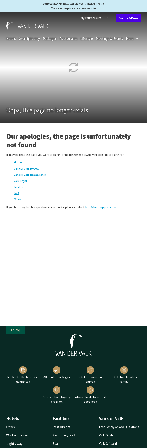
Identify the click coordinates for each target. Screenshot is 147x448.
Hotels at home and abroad (90, 374)
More (132, 38)
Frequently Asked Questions (119, 427)
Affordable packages (56, 372)
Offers (18, 199)
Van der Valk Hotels (26, 168)
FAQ (16, 193)
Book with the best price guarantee (23, 374)
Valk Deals (106, 435)
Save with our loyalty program (56, 394)
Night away (14, 443)
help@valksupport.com (100, 207)
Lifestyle (86, 38)
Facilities (19, 187)
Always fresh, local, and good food (90, 394)
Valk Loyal (20, 181)
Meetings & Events (109, 38)
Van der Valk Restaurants (30, 175)
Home (18, 162)
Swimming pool (64, 435)
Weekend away (17, 435)
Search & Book (128, 18)
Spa (55, 443)
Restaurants (68, 38)
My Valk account (91, 18)
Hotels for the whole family (124, 374)
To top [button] (16, 330)
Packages (50, 38)
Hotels (11, 38)
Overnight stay (29, 38)
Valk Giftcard (108, 443)
